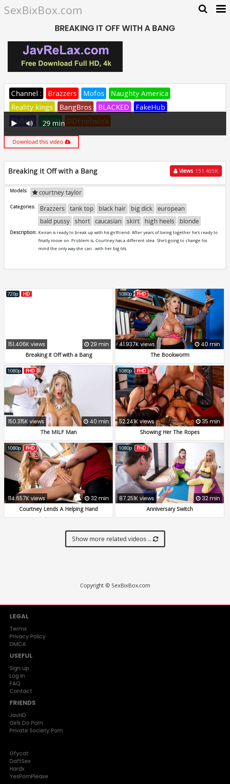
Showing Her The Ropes (170, 432)
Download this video (41, 141)
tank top (82, 208)
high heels (159, 221)
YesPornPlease (29, 776)
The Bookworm (169, 354)
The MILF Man (58, 432)
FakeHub (150, 107)
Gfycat (19, 753)
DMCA (18, 644)
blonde (189, 221)
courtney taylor (57, 192)
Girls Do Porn (26, 723)
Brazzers (62, 93)
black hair (112, 208)
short (82, 221)
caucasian (108, 221)
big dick (142, 208)
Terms (18, 629)
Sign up (19, 668)
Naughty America (139, 93)
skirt (133, 221)
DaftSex (20, 761)
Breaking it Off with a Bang (58, 354)
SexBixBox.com (43, 10)
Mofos (93, 93)
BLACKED (113, 107)
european (171, 208)
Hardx (17, 769)
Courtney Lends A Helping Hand (58, 508)
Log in (17, 676)
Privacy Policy (28, 636)
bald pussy (55, 221)
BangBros (75, 107)
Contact (21, 691)
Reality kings (32, 107)
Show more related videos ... (115, 539)
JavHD (18, 715)
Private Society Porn (36, 730)
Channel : (26, 93)
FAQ (15, 683)
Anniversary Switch (169, 508)
